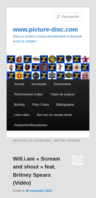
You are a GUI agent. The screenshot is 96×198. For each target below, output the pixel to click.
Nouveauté (38, 84)
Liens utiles (21, 115)
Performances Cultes (28, 94)
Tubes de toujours (62, 94)
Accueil (19, 84)
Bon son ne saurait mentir (54, 115)
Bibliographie (65, 104)
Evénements (62, 84)
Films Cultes (40, 104)
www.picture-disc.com (45, 29)
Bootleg (19, 104)
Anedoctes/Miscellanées (30, 125)
